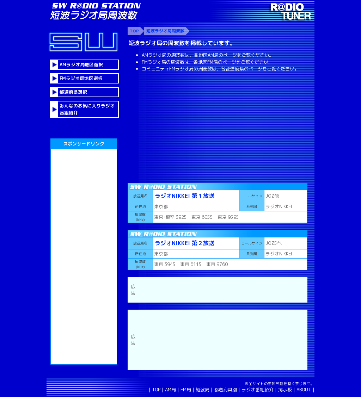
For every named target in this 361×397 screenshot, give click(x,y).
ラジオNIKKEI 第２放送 (184, 243)
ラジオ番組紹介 (257, 389)
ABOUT (303, 389)
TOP (156, 389)
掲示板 (285, 389)
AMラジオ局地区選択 (81, 64)
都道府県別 (225, 389)
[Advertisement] (217, 126)
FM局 (185, 389)
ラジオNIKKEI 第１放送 (184, 196)
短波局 (202, 389)
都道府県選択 (73, 92)
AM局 (170, 389)
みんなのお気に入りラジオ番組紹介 (87, 109)
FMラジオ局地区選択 (81, 78)
